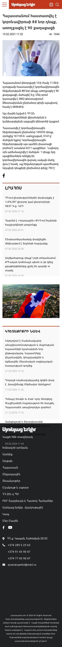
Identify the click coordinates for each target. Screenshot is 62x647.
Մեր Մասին (10, 520)
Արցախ (7, 461)
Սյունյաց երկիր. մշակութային (22, 507)
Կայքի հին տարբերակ (17, 437)
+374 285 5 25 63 (19, 545)
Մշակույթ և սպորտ (15, 487)
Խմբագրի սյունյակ (15, 447)
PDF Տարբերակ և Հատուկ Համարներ (27, 500)
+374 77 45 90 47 (19, 558)
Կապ (5, 514)
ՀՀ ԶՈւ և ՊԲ (10, 494)
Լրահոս (13, 188)
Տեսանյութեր (11, 481)
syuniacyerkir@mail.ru (22, 564)
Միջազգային (11, 474)
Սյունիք (7, 454)
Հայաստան (10, 467)
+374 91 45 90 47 (19, 551)
